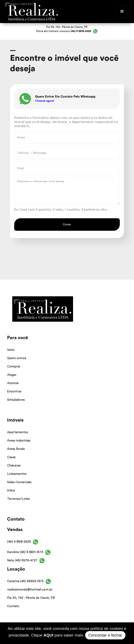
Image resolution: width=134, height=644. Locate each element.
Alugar (11, 374)
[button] (122, 11)
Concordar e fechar (105, 635)
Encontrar (14, 391)
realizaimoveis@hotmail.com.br (30, 589)
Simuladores (16, 399)
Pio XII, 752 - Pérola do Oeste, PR (31, 597)
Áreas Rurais (16, 448)
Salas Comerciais (19, 482)
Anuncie (13, 383)
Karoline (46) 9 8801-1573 (25, 552)
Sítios (11, 490)
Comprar (13, 366)
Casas (11, 457)
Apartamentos (17, 432)
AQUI (48, 635)
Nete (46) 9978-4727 (22, 560)
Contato (13, 606)
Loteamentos (17, 473)
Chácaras (14, 465)
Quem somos (16, 358)
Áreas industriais (18, 440)
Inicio (11, 349)
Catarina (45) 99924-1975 (25, 581)
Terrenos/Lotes (18, 498)
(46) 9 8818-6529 (19, 541)
